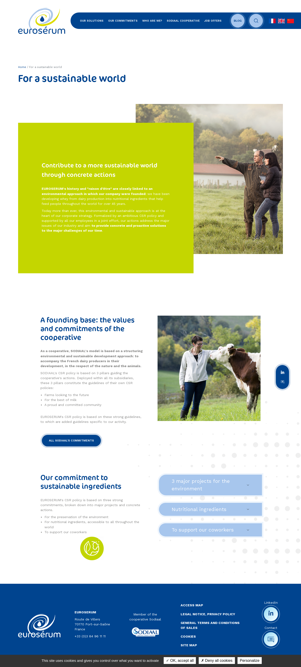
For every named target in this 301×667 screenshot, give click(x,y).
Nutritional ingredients (199, 509)
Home (22, 67)
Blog (238, 20)
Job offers (213, 20)
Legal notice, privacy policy (208, 614)
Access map (192, 605)
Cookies (188, 636)
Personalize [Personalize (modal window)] (250, 661)
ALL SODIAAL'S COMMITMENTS (71, 440)
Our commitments (123, 20)
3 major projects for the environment (201, 485)
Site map (189, 645)
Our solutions (91, 20)
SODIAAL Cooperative (183, 20)
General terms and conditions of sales (210, 625)
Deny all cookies (217, 661)
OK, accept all (180, 661)
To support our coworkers (203, 530)
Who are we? (152, 20)
